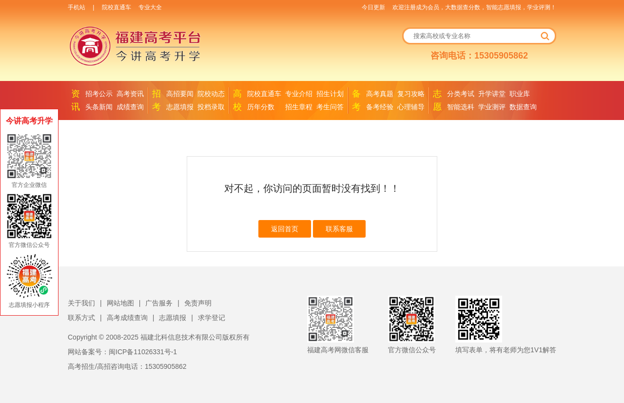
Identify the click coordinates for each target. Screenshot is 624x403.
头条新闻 (99, 107)
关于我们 (81, 303)
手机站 (76, 7)
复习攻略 (411, 94)
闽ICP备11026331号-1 (143, 352)
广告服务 (159, 303)
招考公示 (99, 94)
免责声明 (198, 303)
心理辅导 (411, 107)
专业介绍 (298, 94)
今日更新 (373, 7)
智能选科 (460, 107)
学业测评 (492, 107)
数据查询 (523, 107)
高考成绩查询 (127, 318)
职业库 (519, 94)
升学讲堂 (492, 94)
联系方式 (81, 318)
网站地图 (120, 303)
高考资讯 (130, 94)
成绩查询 (130, 107)
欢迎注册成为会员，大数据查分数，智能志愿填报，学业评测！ (474, 7)
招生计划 (330, 94)
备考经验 (379, 107)
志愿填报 (180, 107)
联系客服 (339, 229)
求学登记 (211, 318)
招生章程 (298, 107)
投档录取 (211, 107)
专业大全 (150, 7)
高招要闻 (180, 94)
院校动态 (211, 94)
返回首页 (284, 229)
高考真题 (379, 94)
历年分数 (260, 107)
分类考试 (460, 94)
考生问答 (330, 107)
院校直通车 (116, 7)
